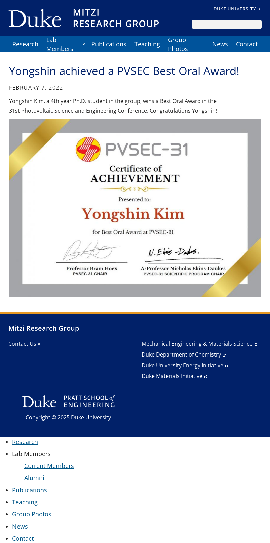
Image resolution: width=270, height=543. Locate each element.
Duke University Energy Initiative (182, 365)
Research (25, 44)
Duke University (235, 9)
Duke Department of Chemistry (181, 354)
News (220, 44)
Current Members (49, 466)
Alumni (34, 478)
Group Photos (178, 44)
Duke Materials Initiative (172, 376)
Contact (247, 44)
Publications (108, 44)
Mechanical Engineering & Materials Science (197, 343)
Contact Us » (24, 343)
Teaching (147, 44)
